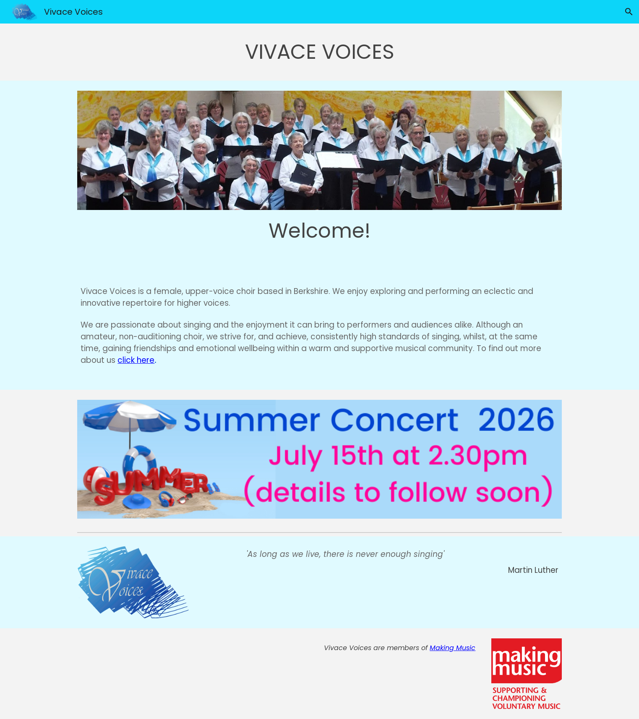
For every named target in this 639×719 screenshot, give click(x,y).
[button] (629, 12)
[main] (319, 52)
